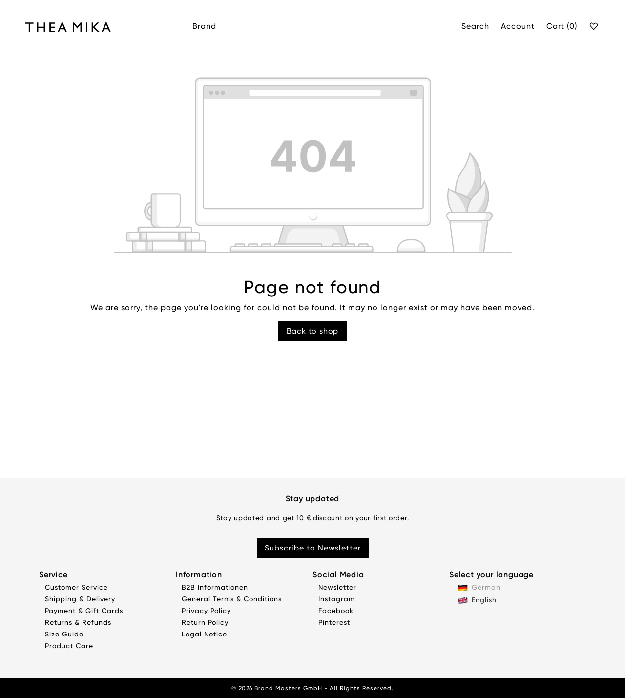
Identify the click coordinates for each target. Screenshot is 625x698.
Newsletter (337, 587)
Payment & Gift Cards (84, 610)
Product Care (69, 646)
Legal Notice (204, 634)
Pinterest (334, 622)
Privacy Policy (206, 610)
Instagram (336, 599)
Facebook (336, 610)
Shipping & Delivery (80, 599)
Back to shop (313, 331)
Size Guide (64, 634)
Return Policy (205, 622)
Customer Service (76, 587)
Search (475, 26)
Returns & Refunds (78, 622)
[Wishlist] (594, 27)
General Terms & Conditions (232, 599)
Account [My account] (518, 26)
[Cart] (561, 27)
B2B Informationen (215, 587)
